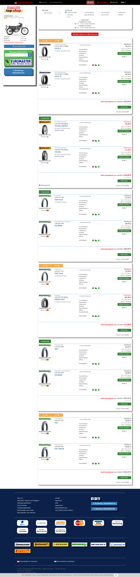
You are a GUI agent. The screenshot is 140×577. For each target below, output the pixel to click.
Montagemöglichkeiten (24, 508)
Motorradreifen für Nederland (64, 561)
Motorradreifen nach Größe (25, 510)
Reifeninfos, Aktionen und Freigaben (28, 500)
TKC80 (58, 152)
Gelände (120, 15)
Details (124, 56)
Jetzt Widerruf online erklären (64, 510)
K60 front (59, 200)
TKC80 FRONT (61, 126)
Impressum (58, 500)
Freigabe (45, 118)
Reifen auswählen (124, 53)
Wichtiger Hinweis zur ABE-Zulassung (85, 34)
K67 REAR (59, 449)
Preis (68, 17)
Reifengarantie (44, 185)
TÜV (44, 40)
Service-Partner (22, 505)
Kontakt (57, 498)
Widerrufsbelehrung (61, 508)
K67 (56, 349)
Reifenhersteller (72, 12)
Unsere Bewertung (85, 45)
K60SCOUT (60, 299)
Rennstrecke (105, 15)
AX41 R (58, 76)
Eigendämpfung (89, 15)
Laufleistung (121, 12)
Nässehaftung (105, 12)
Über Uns (20, 498)
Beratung (43, 2)
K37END (58, 226)
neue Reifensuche (19, 46)
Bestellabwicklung (55, 2)
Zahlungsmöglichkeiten (24, 503)
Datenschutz (59, 505)
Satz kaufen (124, 107)
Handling (70, 15)
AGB (56, 503)
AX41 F (58, 48)
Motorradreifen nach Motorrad (26, 512)
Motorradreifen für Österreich (27, 561)
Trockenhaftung (89, 12)
